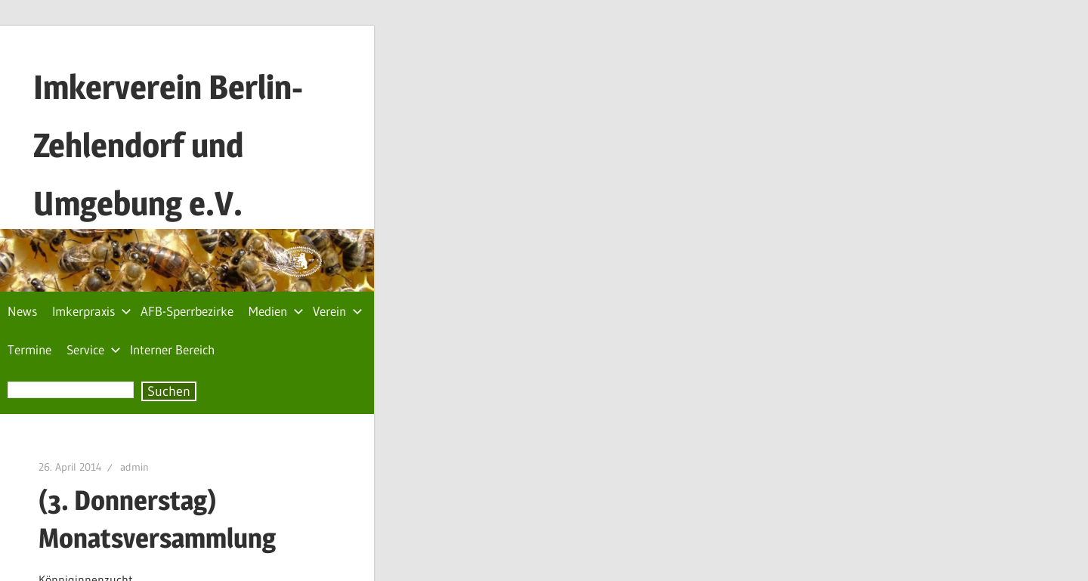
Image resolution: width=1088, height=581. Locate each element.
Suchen (168, 391)
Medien (276, 311)
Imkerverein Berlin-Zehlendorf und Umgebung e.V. (168, 145)
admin (134, 467)
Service (93, 349)
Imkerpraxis (91, 311)
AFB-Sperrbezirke (187, 311)
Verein (338, 311)
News (22, 311)
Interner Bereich (172, 349)
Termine (29, 349)
